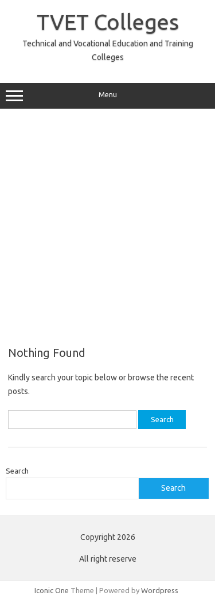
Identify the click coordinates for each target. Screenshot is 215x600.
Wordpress (159, 590)
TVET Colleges (108, 22)
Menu (107, 96)
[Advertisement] (107, 227)
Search (17, 471)
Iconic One (51, 590)
